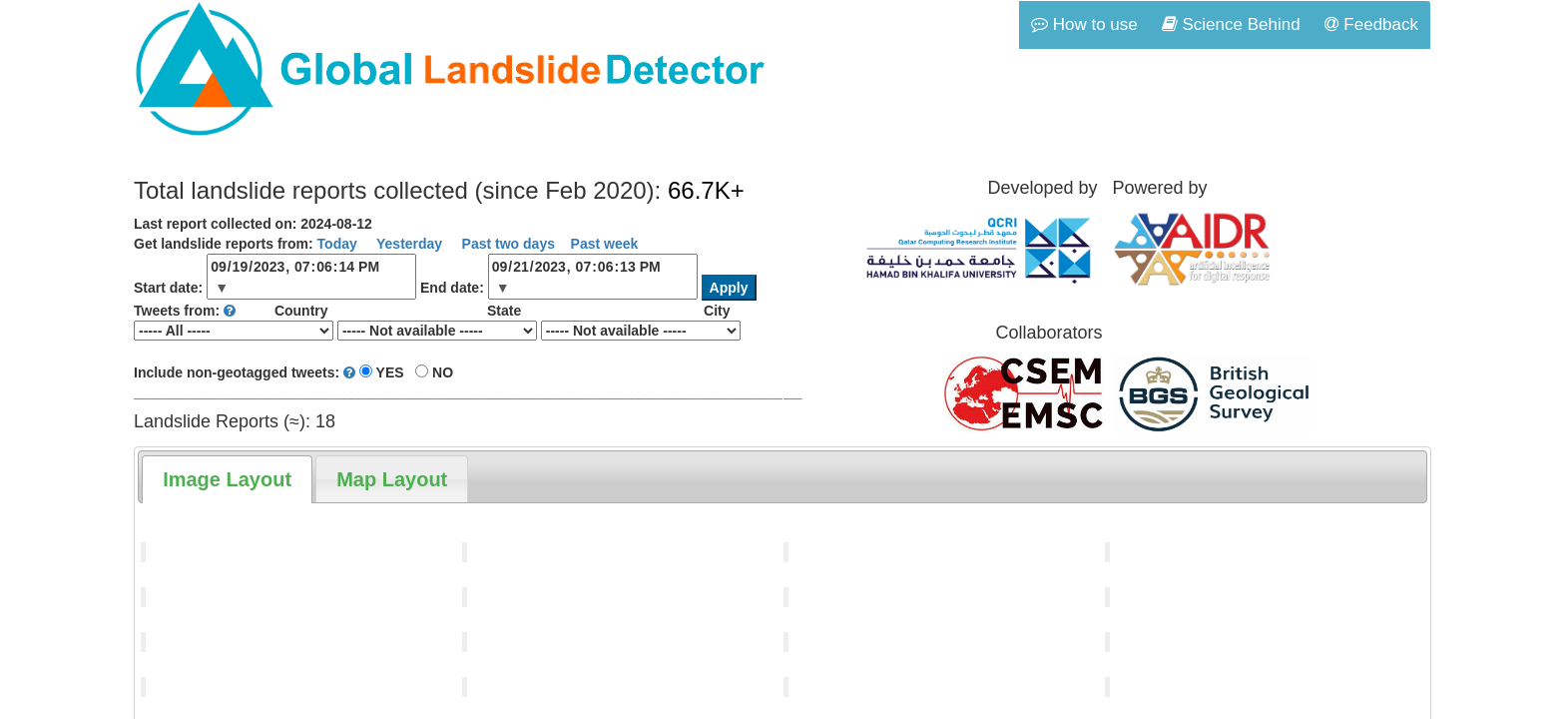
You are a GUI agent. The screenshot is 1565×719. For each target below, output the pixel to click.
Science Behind (1231, 24)
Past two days (506, 244)
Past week (605, 244)
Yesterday (407, 244)
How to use (1084, 24)
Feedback (1371, 24)
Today (337, 244)
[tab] (227, 479)
